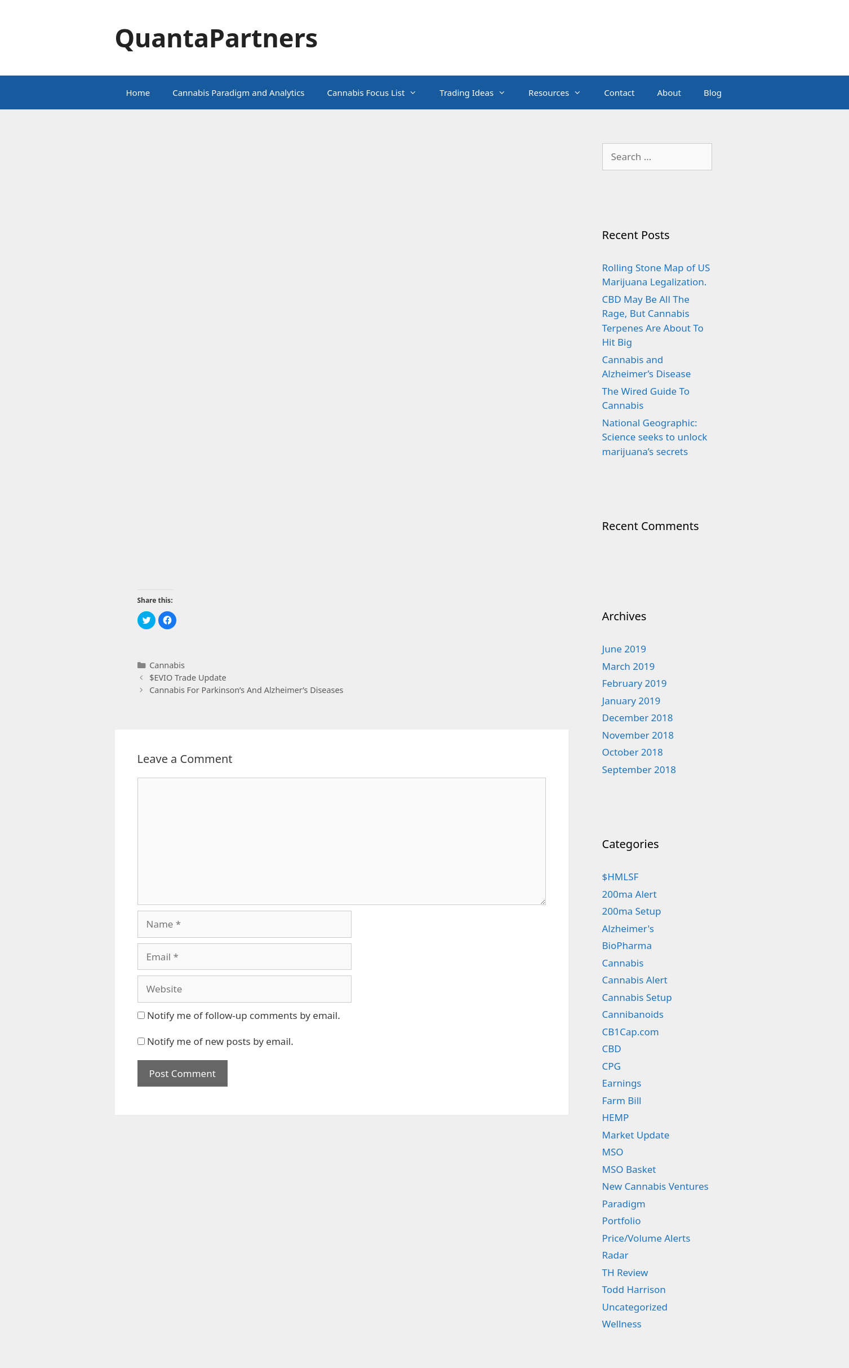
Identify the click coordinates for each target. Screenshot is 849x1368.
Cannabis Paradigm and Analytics (238, 92)
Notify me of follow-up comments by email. (243, 1015)
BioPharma (627, 945)
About (669, 92)
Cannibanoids (633, 1014)
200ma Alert (629, 894)
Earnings (622, 1082)
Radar (615, 1254)
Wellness (622, 1323)
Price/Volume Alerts (646, 1238)
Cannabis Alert (635, 979)
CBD (611, 1048)
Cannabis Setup (637, 997)
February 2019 (634, 683)
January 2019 (631, 700)
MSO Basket (629, 1169)
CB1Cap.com (630, 1031)
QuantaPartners (216, 37)
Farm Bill (622, 1100)
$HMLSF (620, 876)
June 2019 (624, 648)
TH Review (625, 1272)
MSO (613, 1151)
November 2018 (638, 735)
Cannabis (167, 665)
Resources (560, 92)
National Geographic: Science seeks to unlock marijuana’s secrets (655, 437)
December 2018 (637, 717)
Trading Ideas (478, 92)
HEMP (615, 1117)
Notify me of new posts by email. (220, 1041)
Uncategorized (635, 1306)
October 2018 (632, 751)
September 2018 (639, 769)
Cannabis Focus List (378, 92)
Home (138, 92)
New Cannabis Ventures (655, 1186)
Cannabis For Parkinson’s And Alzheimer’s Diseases (246, 690)
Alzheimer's (628, 928)
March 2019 (628, 666)
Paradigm (624, 1203)
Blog (713, 92)
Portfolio (621, 1220)
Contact (619, 92)
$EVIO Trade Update (187, 677)
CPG (611, 1066)
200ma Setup (631, 910)
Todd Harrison (634, 1289)
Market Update (636, 1134)
